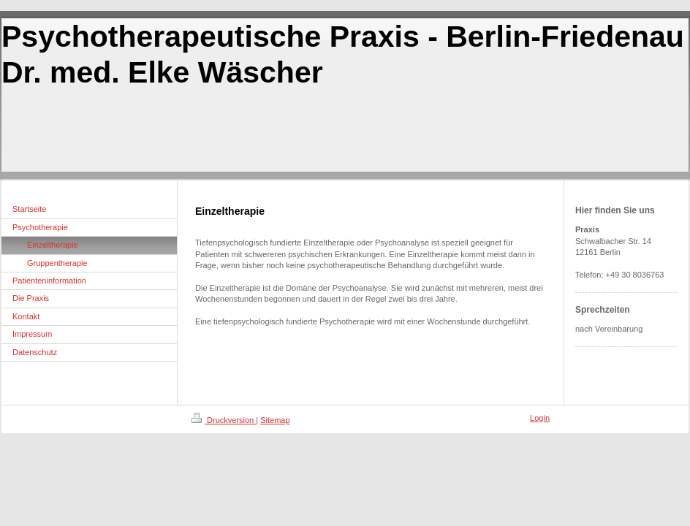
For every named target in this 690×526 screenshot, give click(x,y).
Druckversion (224, 420)
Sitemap (274, 420)
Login (540, 417)
